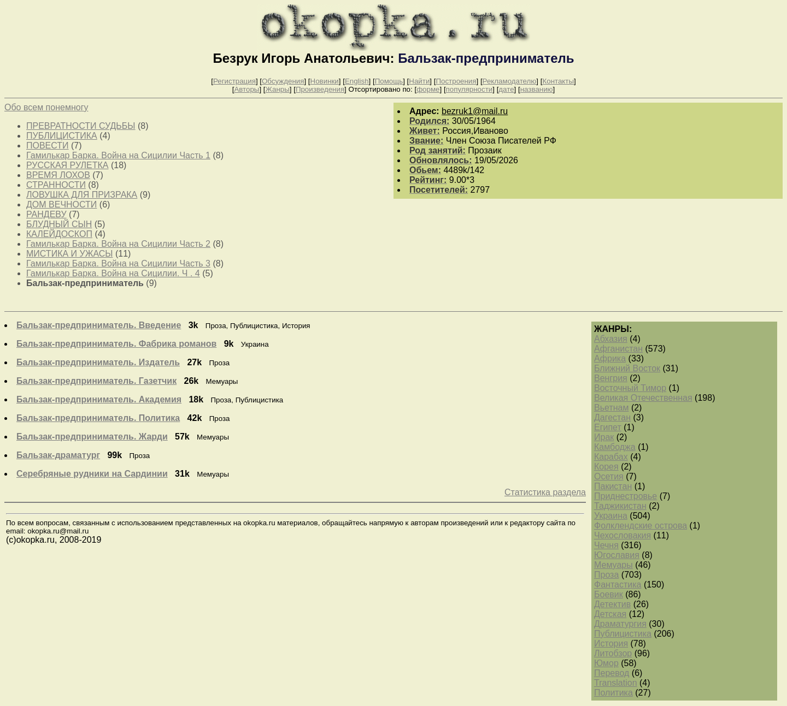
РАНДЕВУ (46, 214)
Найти (419, 81)
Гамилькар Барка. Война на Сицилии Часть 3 (118, 263)
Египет (607, 427)
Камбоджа (615, 447)
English (357, 81)
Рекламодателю (510, 81)
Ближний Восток (627, 368)
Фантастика (617, 584)
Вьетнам (611, 407)
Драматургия (620, 623)
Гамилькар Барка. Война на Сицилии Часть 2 (118, 243)
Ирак (604, 437)
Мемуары (613, 564)
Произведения (320, 89)
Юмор (606, 663)
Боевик (608, 594)
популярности (469, 89)
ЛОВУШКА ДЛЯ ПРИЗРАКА (81, 194)
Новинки (324, 81)
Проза (606, 574)
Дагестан (612, 417)
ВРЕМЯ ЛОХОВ (58, 175)
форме (427, 89)
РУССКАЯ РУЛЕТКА (67, 165)
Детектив (612, 604)
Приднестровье (625, 496)
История (611, 643)
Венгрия (610, 378)
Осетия (609, 476)
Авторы (246, 89)
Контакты (558, 81)
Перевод (611, 673)
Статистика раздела (545, 492)
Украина (610, 515)
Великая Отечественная (643, 397)
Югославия (616, 555)
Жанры (278, 89)
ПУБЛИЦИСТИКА (61, 135)
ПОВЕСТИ (47, 145)
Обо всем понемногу (46, 107)
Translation (615, 682)
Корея (606, 466)
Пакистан (613, 486)
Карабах (611, 456)
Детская (610, 614)
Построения (456, 81)
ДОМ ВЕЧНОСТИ (61, 204)
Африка (610, 358)
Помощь (389, 81)
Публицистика (622, 633)
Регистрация (234, 81)
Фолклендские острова (640, 525)
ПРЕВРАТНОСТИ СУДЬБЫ (81, 125)
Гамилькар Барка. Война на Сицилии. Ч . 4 (113, 273)
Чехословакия (622, 535)
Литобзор (613, 653)
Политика (613, 692)
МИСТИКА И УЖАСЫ (69, 253)
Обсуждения (283, 81)
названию (536, 89)
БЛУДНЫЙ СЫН (59, 224)
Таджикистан (620, 506)
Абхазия (610, 338)
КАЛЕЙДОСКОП (59, 234)
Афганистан (618, 348)
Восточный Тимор (630, 388)
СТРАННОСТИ (56, 184)
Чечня (606, 545)
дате (506, 89)
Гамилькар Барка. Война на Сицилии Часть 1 (118, 155)
